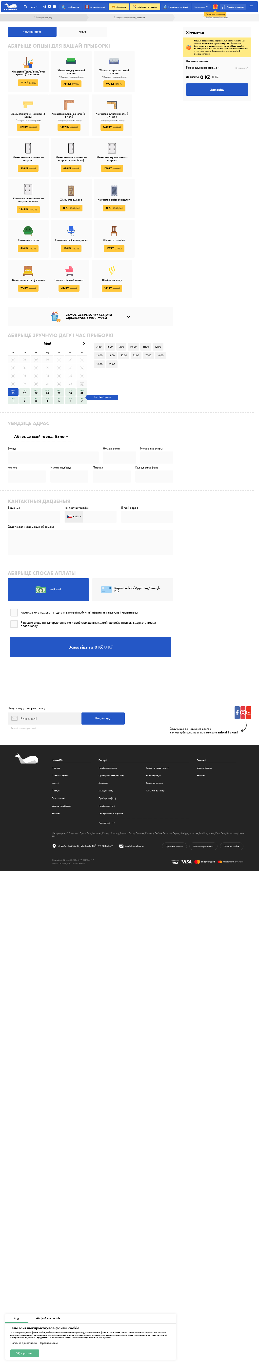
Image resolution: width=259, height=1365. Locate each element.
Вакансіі (56, 780)
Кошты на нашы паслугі (157, 734)
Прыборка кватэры (108, 734)
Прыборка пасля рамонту (111, 742)
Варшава (96, 800)
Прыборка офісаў (107, 765)
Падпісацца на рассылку (26, 675)
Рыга (223, 800)
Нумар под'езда (60, 432)
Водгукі (55, 750)
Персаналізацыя (49, 1342)
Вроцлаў (115, 800)
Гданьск (124, 800)
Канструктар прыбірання (111, 780)
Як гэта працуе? (242, 68)
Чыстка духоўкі (153, 742)
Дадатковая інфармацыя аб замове (31, 492)
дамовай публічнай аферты (85, 578)
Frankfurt (203, 800)
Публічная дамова (173, 813)
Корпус (12, 432)
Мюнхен (193, 800)
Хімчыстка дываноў (155, 757)
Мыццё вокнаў (106, 757)
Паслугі (56, 757)
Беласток (167, 800)
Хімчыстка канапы (154, 750)
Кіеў (217, 800)
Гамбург (184, 800)
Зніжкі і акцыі (58, 765)
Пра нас (56, 734)
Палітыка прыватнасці (23, 1342)
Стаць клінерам (204, 734)
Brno (89, 800)
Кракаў (106, 800)
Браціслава (232, 800)
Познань (140, 800)
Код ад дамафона (147, 432)
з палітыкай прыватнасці (125, 578)
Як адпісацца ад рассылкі (23, 695)
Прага (83, 800)
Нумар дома (111, 412)
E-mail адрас (129, 472)
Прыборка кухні (107, 772)
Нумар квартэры (151, 412)
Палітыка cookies (231, 813)
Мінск (211, 800)
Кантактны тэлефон (76, 472)
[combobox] (74, 482)
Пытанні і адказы (60, 742)
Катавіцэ (149, 800)
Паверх (98, 432)
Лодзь (132, 800)
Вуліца (12, 412)
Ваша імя (14, 472)
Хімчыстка (103, 750)
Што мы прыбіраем (61, 772)
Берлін (176, 800)
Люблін (158, 800)
